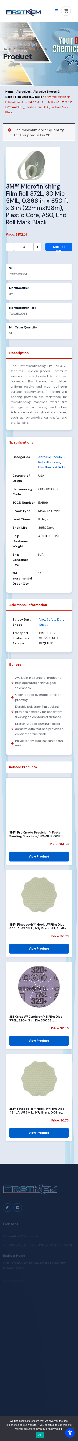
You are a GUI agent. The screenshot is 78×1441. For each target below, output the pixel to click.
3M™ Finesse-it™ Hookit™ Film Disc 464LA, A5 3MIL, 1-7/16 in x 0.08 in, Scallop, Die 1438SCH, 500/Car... (36, 1110)
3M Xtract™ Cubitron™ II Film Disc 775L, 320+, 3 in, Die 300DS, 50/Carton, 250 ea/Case (35, 1018)
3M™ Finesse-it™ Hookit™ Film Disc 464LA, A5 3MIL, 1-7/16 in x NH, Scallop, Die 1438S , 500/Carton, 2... (39, 926)
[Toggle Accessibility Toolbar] (70, 1433)
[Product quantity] (24, 247)
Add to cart (59, 248)
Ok (40, 1435)
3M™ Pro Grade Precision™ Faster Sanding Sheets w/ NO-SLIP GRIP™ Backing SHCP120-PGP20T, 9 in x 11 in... (36, 834)
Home (7, 49)
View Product (39, 856)
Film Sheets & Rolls (28, 97)
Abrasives (23, 92)
